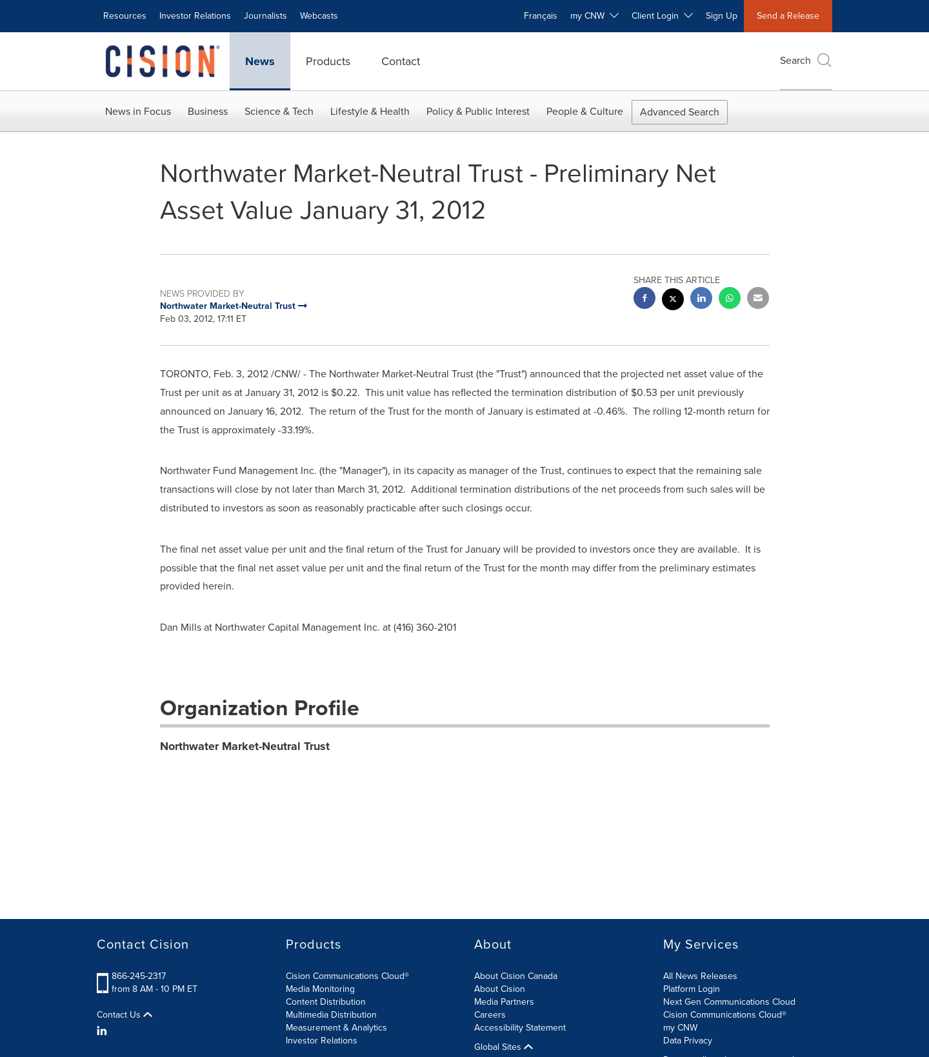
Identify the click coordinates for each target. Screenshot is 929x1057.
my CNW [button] (594, 16)
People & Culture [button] (584, 111)
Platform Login (691, 989)
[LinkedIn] (103, 1031)
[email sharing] (758, 299)
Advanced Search (679, 111)
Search (806, 60)
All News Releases (700, 976)
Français (540, 16)
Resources (124, 16)
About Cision (499, 989)
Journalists (265, 16)
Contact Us (124, 1015)
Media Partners (504, 1002)
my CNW (680, 1027)
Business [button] (208, 111)
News (260, 61)
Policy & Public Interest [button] (478, 111)
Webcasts (319, 16)
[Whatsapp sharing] (730, 299)
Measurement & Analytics (336, 1027)
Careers (490, 1015)
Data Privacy (687, 1040)
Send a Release (788, 16)
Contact (400, 61)
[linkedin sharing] (701, 299)
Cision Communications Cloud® (347, 976)
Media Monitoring (320, 989)
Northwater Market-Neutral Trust (245, 746)
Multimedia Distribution (331, 1015)
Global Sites (503, 1047)
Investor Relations (195, 16)
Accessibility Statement (520, 1027)
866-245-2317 (139, 976)
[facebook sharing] (644, 299)
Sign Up (721, 16)
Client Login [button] (662, 16)
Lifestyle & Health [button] (370, 111)
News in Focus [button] (138, 111)
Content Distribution (326, 1002)
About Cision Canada (515, 976)
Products (328, 61)
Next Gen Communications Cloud (729, 1002)
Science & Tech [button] (279, 111)
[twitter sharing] (673, 300)
